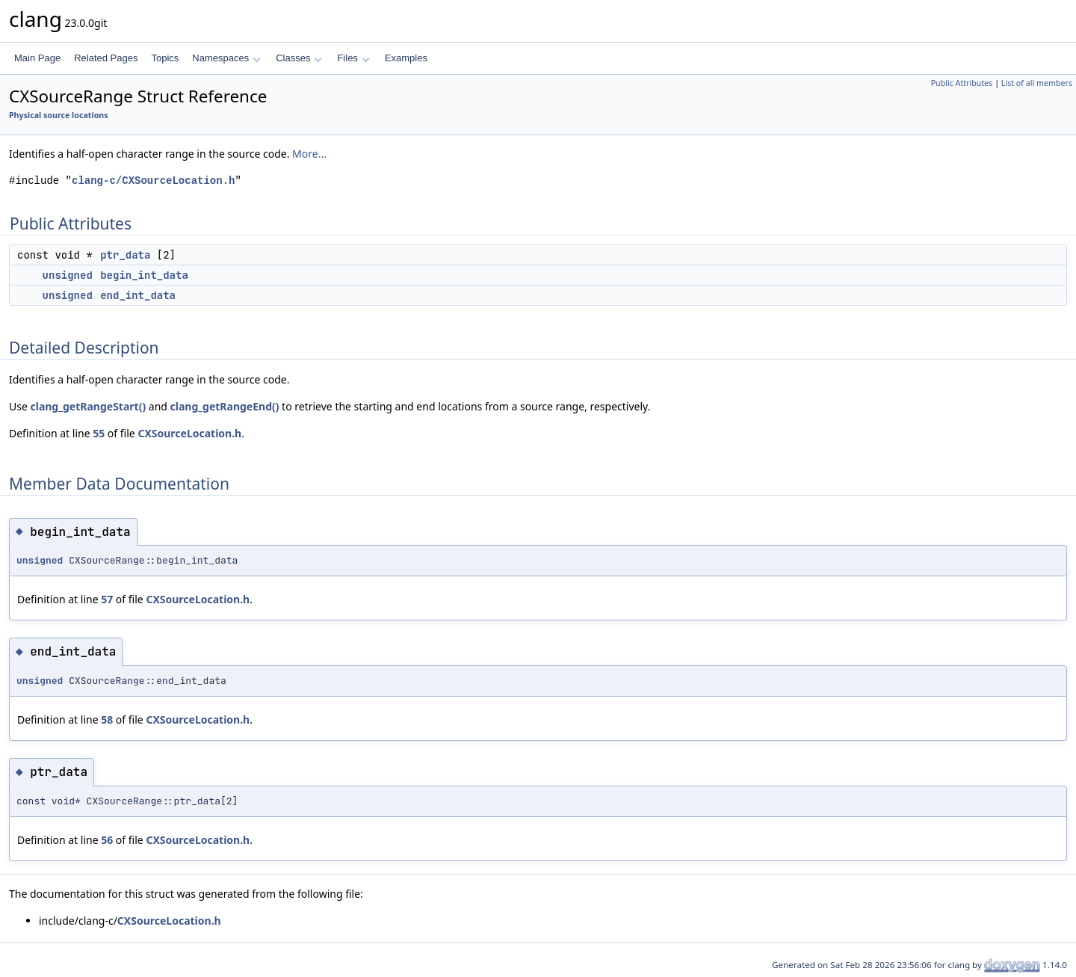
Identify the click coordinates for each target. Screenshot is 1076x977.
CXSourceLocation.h (189, 433)
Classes (299, 58)
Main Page (37, 58)
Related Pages (105, 58)
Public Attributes (962, 83)
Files (353, 58)
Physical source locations (58, 115)
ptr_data (125, 255)
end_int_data (138, 295)
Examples (406, 58)
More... (309, 154)
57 (107, 599)
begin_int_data (144, 275)
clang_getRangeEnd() (224, 406)
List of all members (1036, 83)
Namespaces (226, 58)
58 (107, 719)
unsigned (68, 275)
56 (107, 840)
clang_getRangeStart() (88, 406)
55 (99, 433)
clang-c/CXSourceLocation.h (153, 180)
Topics (165, 58)
